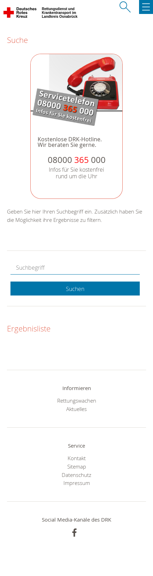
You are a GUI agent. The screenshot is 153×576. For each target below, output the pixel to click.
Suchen (75, 289)
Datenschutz (76, 474)
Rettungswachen (76, 400)
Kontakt (77, 458)
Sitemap (76, 466)
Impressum (76, 482)
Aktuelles (76, 408)
